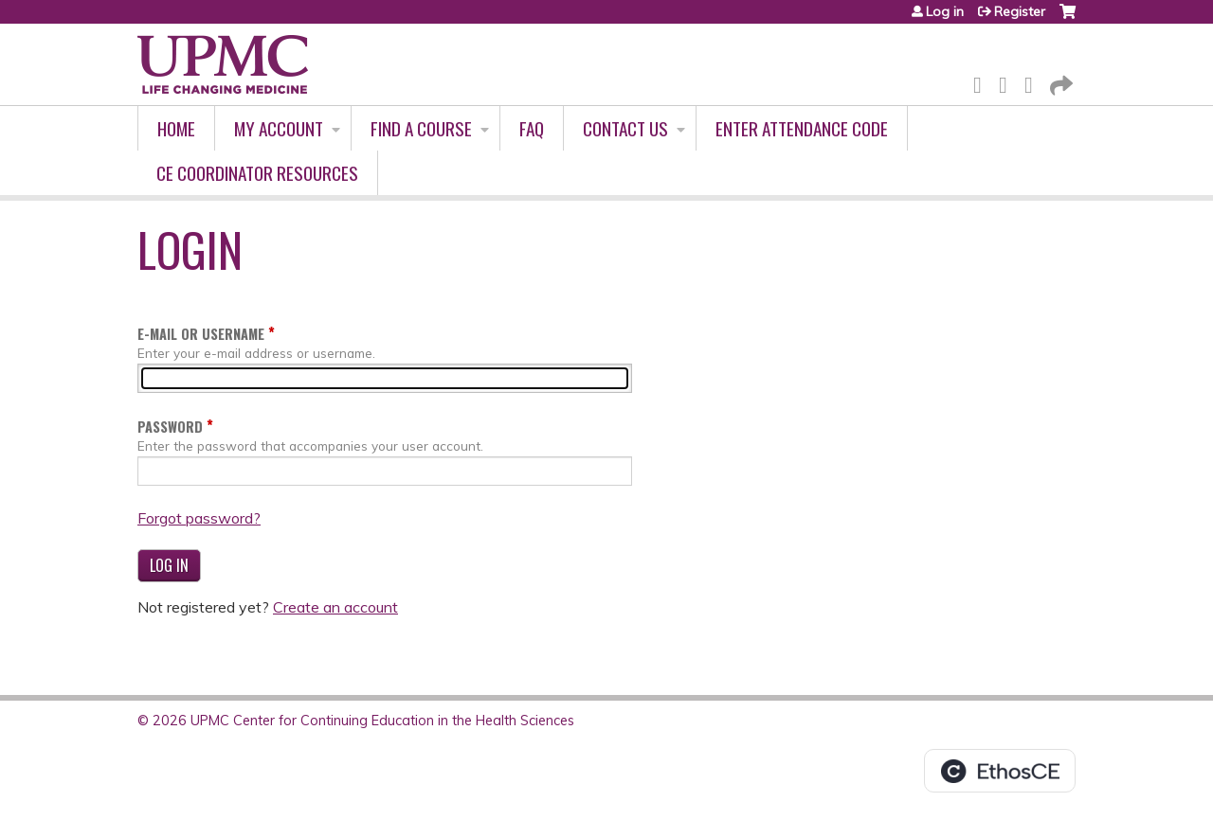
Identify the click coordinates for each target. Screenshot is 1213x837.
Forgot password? (199, 517)
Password (170, 426)
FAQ (531, 128)
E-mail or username (200, 334)
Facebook (982, 82)
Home (176, 128)
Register (1019, 11)
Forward (1059, 82)
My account (278, 128)
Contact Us (625, 128)
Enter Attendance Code (801, 128)
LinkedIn (1033, 82)
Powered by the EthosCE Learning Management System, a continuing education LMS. (1000, 770)
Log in (945, 11)
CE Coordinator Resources (257, 173)
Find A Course (421, 128)
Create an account (335, 606)
